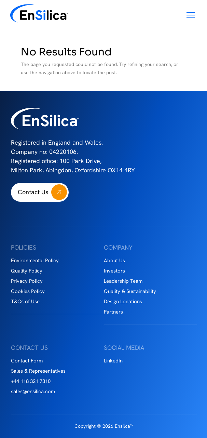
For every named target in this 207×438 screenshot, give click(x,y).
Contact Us (33, 192)
